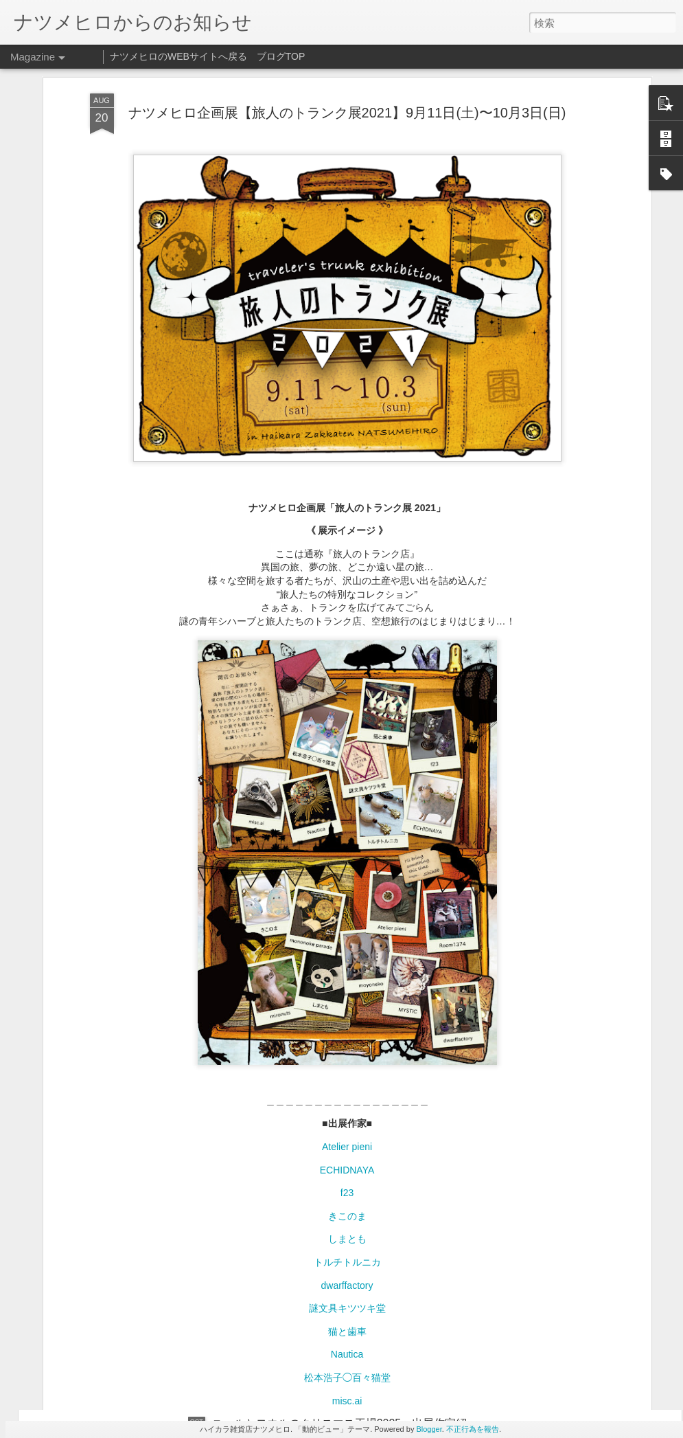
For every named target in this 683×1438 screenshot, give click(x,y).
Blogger (428, 1429)
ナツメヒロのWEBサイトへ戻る (178, 56)
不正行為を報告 (472, 1429)
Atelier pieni (347, 951)
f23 (347, 997)
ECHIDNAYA (347, 974)
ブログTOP (281, 56)
